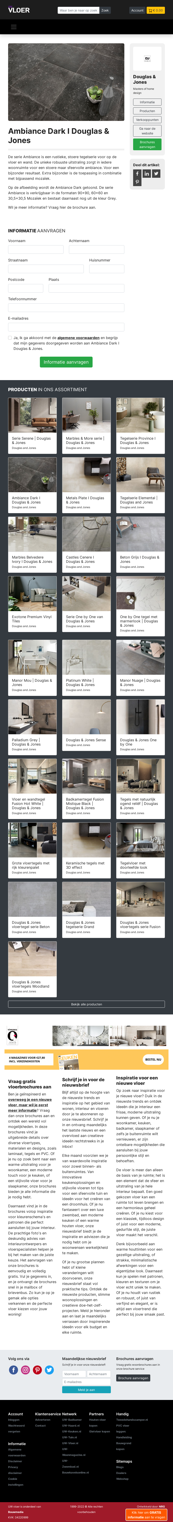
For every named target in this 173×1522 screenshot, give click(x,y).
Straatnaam (18, 260)
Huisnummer (99, 260)
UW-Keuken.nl (71, 1431)
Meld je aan (86, 1390)
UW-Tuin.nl (69, 1437)
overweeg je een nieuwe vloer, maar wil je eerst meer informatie (30, 1105)
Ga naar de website (147, 131)
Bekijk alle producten (86, 1004)
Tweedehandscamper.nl (132, 1419)
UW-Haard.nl (71, 1425)
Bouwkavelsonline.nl (75, 1472)
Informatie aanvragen (66, 362)
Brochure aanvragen (133, 1378)
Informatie (147, 102)
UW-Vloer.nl (70, 1443)
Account (137, 10)
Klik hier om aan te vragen (146, 1514)
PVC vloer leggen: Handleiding (124, 1431)
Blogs (120, 1467)
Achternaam (79, 240)
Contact (40, 1425)
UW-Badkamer (72, 1419)
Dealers (121, 1473)
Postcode (16, 279)
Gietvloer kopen (99, 1431)
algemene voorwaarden (78, 337)
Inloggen (13, 1419)
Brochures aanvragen (147, 144)
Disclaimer (15, 1461)
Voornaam (16, 240)
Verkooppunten (147, 120)
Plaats (54, 279)
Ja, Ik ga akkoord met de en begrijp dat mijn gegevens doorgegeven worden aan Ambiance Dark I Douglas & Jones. (66, 343)
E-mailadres (18, 318)
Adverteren (42, 1419)
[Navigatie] (13, 26)
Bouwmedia (15, 1512)
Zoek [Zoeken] (105, 10)
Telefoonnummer (22, 299)
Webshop (122, 1478)
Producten (147, 111)
